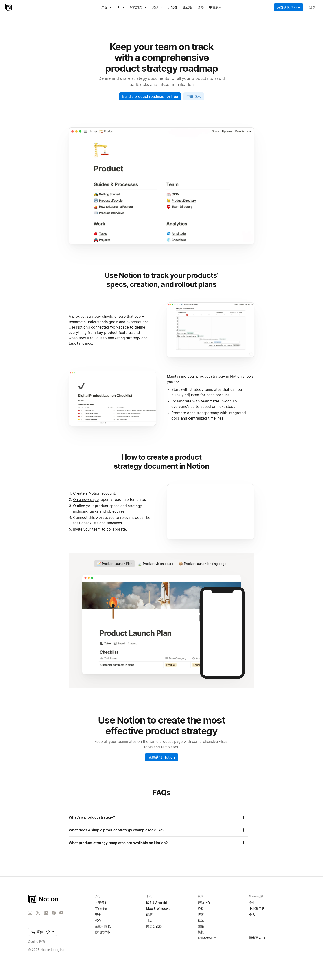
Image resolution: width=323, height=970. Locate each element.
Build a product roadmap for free (150, 96)
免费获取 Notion (161, 757)
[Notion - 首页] (9, 7)
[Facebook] (54, 912)
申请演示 (193, 96)
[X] (38, 913)
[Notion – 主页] (43, 899)
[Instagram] (30, 912)
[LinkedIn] (46, 913)
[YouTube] (61, 912)
